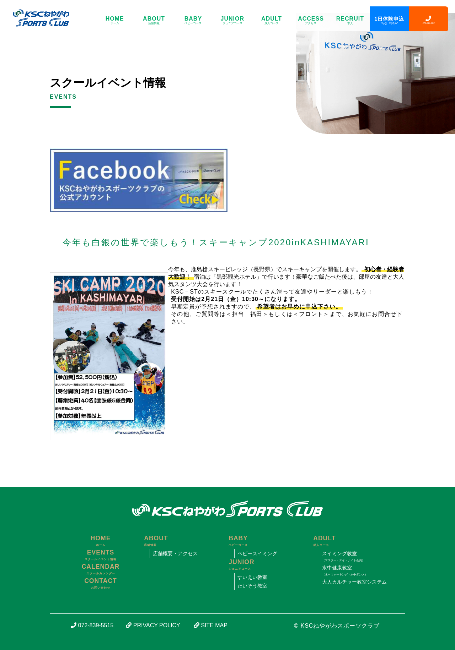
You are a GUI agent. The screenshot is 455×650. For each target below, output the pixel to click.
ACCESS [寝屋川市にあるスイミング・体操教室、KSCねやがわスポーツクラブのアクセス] (310, 20)
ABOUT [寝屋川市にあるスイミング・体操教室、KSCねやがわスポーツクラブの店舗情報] (153, 20)
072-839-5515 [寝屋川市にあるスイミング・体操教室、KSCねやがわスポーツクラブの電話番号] (92, 625)
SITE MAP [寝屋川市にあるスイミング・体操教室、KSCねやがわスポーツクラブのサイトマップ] (211, 625)
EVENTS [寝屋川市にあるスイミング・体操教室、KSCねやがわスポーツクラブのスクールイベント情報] (100, 555)
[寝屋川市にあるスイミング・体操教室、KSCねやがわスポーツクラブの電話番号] (428, 19)
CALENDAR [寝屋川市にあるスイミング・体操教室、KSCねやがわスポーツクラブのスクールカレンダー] (100, 570)
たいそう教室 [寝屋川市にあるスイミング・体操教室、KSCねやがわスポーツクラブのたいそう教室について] (252, 586)
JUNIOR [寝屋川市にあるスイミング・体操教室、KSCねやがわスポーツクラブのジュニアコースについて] (232, 20)
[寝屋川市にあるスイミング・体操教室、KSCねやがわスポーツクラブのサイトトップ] (38, 17)
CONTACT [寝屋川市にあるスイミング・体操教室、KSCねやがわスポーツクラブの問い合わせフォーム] (100, 584)
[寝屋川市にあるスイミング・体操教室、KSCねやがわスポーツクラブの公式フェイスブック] (139, 151)
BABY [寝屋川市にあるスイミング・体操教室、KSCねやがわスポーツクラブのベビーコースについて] (193, 20)
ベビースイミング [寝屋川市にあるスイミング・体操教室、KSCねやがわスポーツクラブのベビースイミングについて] (257, 553)
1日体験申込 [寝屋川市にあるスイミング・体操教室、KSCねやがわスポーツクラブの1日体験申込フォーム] (389, 20)
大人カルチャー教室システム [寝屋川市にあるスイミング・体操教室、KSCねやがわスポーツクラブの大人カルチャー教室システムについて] (354, 582)
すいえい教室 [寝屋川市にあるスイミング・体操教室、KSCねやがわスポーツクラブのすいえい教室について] (252, 577)
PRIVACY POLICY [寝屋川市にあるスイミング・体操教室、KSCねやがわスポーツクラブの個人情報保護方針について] (153, 625)
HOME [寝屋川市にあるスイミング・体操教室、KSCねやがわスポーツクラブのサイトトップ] (114, 20)
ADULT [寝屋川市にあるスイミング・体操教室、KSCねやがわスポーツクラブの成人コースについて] (271, 20)
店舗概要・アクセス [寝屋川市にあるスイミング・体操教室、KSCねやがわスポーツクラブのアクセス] (175, 553)
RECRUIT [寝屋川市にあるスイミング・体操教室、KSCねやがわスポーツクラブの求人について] (350, 20)
